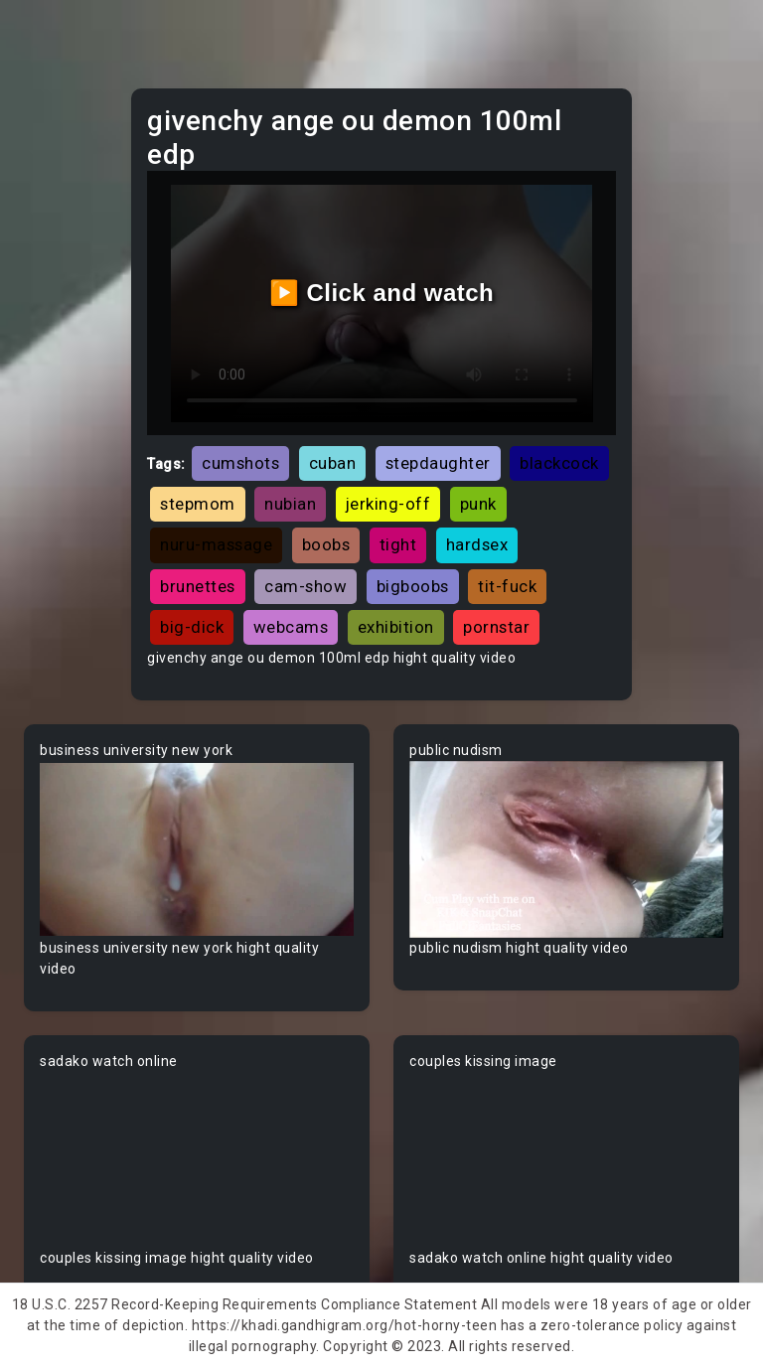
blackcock (559, 463)
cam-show (305, 586)
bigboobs (413, 586)
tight (398, 544)
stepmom (197, 504)
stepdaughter (438, 463)
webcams (291, 627)
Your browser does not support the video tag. (197, 849)
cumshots (240, 463)
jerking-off (388, 504)
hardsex (477, 544)
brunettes (197, 586)
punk (478, 504)
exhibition (396, 627)
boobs (326, 544)
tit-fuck (507, 586)
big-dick (192, 627)
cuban (333, 463)
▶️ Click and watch (382, 292)
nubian (290, 504)
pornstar (496, 627)
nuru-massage (216, 544)
